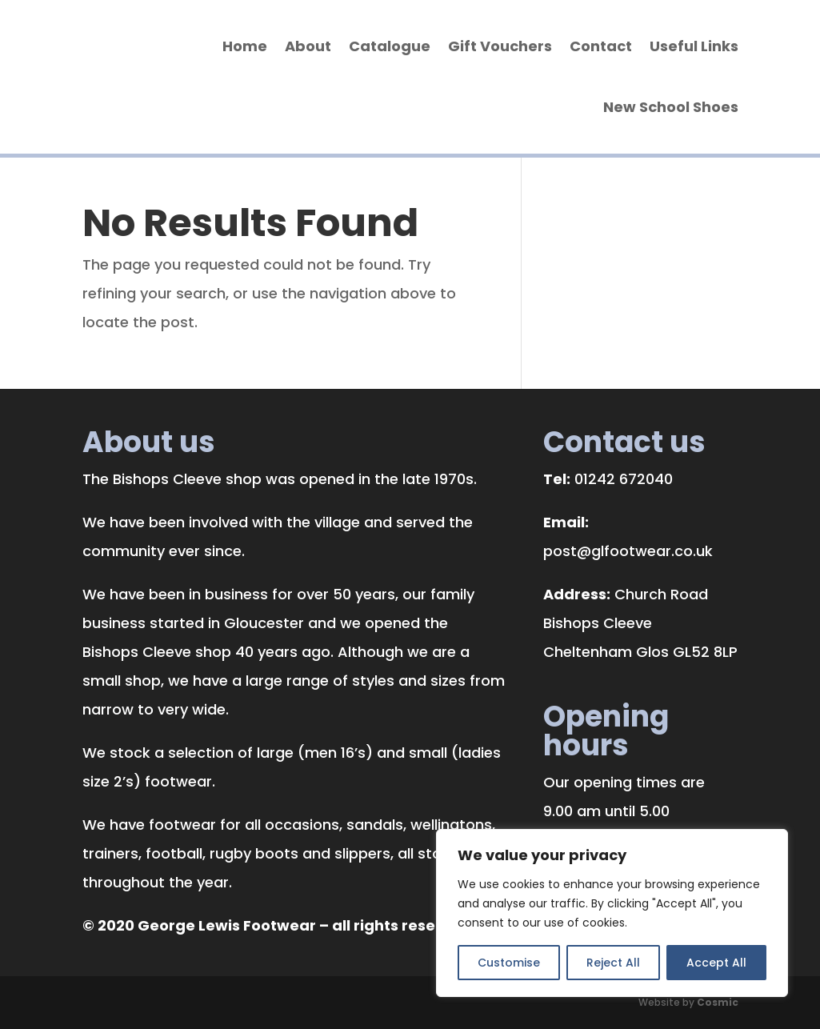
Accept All (716, 963)
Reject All (613, 963)
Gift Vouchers (500, 46)
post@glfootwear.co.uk (628, 551)
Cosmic (717, 1002)
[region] (612, 913)
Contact (601, 46)
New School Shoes (670, 107)
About (308, 46)
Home (244, 46)
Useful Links (694, 46)
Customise (509, 963)
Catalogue (389, 46)
